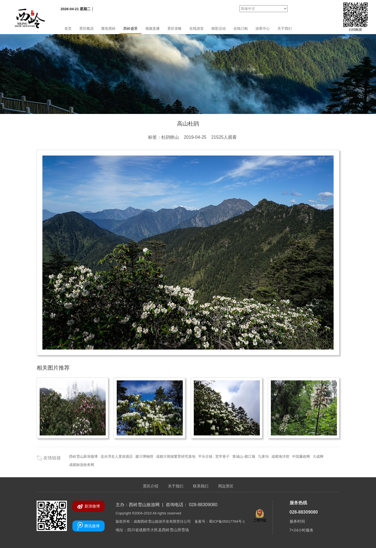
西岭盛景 (130, 28)
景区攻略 (174, 28)
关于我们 (284, 28)
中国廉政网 (301, 456)
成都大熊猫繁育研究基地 (175, 456)
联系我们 (200, 486)
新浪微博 (88, 506)
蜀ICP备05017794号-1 (227, 521)
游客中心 (262, 28)
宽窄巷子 (222, 456)
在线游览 (196, 28)
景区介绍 (150, 486)
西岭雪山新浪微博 (83, 456)
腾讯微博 (88, 526)
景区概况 (86, 28)
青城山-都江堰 (243, 456)
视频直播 (152, 28)
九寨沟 (263, 456)
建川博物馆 (144, 456)
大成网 (318, 456)
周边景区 (225, 486)
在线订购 (240, 28)
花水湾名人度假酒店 (116, 456)
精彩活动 (218, 28)
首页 (68, 28)
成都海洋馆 (280, 456)
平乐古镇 (205, 456)
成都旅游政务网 (81, 465)
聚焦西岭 (108, 28)
